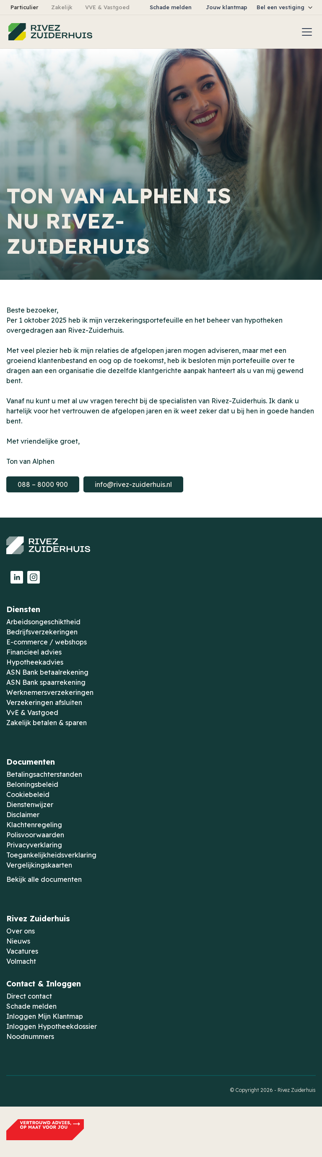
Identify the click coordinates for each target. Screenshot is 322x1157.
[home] (50, 32)
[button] (285, 7)
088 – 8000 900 (43, 484)
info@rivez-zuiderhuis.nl (133, 484)
